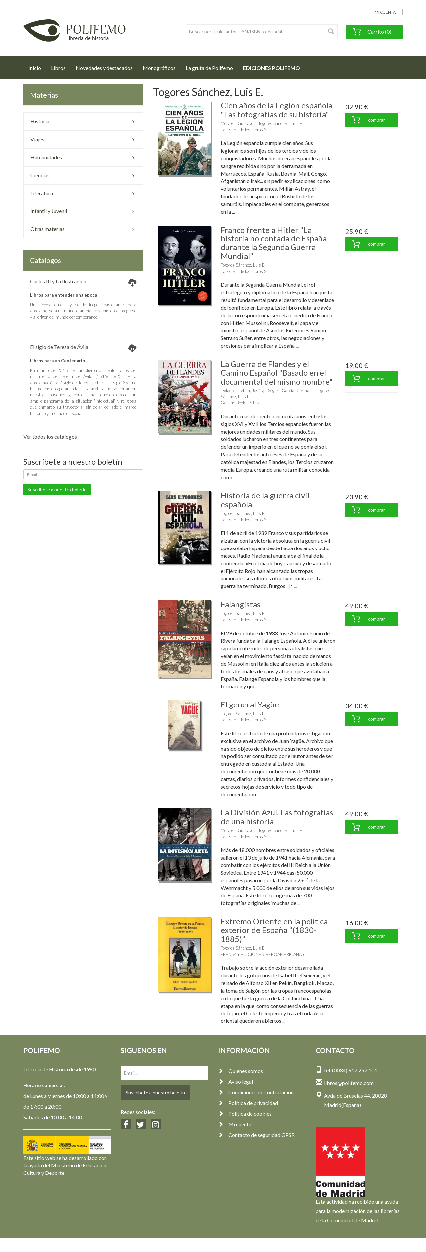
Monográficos (159, 68)
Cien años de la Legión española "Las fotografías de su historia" (276, 109)
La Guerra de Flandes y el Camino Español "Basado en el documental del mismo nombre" (277, 372)
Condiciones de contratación (256, 1092)
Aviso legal (235, 1081)
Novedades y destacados (104, 68)
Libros (58, 68)
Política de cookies (245, 1113)
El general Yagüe (250, 704)
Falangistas (240, 604)
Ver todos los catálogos (50, 436)
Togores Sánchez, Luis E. (280, 123)
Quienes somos (240, 1071)
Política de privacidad (248, 1103)
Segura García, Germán (290, 390)
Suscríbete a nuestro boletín (57, 489)
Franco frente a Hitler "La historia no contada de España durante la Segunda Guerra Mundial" (274, 243)
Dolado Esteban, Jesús (242, 390)
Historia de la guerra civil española (265, 499)
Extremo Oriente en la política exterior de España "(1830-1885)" (274, 930)
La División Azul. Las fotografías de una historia (277, 816)
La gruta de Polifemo (209, 68)
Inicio (37, 66)
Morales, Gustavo (237, 123)
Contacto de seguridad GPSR (256, 1135)
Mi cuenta (234, 1124)
